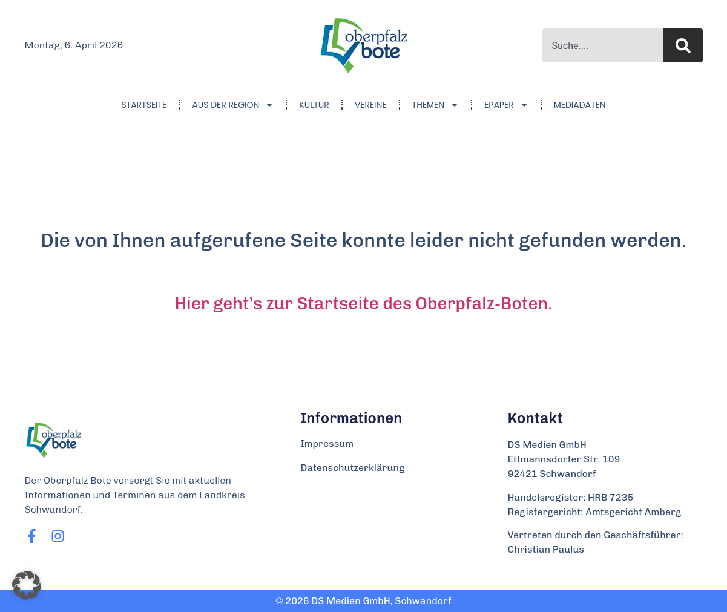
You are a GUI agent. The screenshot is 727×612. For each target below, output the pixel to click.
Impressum (327, 443)
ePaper (506, 104)
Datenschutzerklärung (353, 467)
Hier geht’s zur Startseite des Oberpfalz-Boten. (364, 304)
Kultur (314, 105)
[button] (26, 585)
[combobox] (602, 45)
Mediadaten (580, 105)
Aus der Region (233, 104)
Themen (435, 104)
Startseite (143, 105)
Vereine (371, 105)
